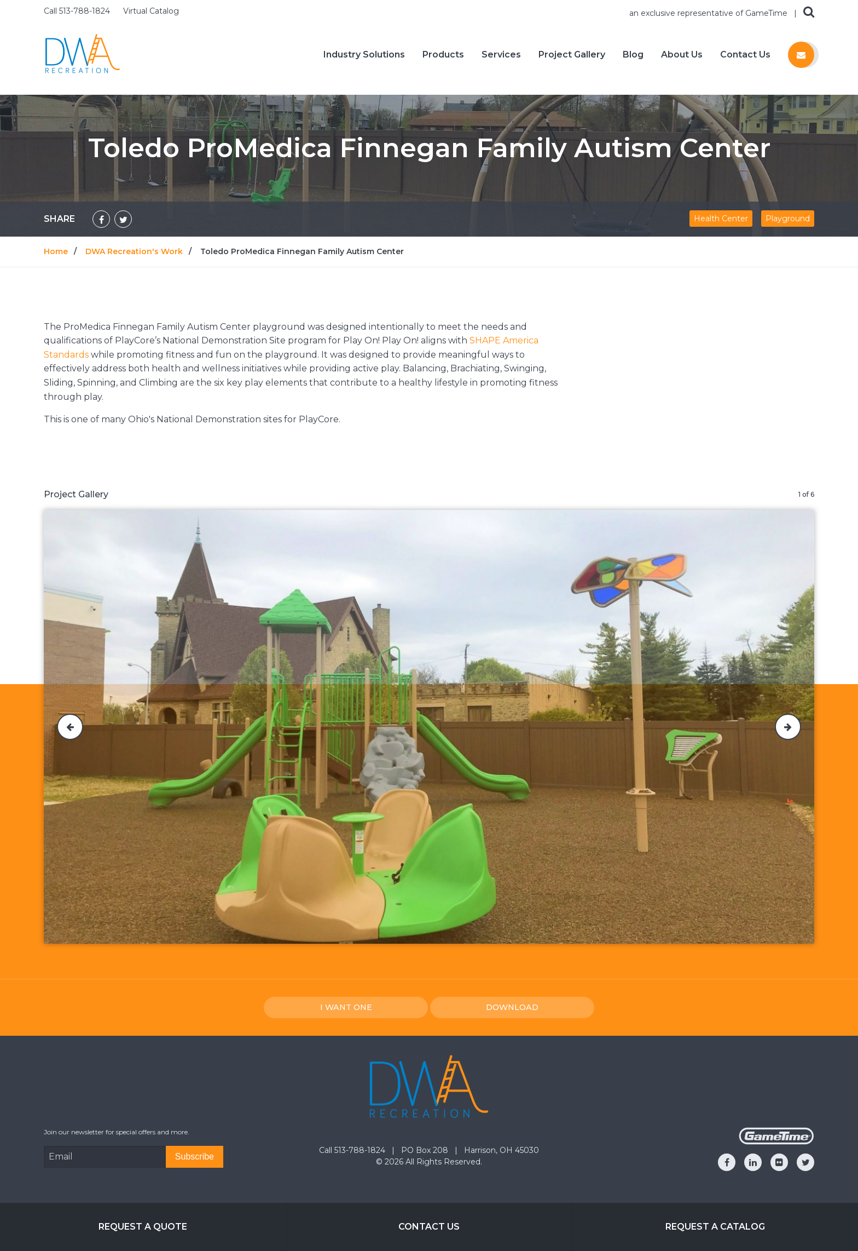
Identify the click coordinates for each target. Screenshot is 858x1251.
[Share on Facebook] (101, 219)
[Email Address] (105, 1157)
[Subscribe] (194, 1157)
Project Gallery (571, 54)
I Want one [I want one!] (346, 1007)
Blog (633, 54)
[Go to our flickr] (779, 1162)
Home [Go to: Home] (56, 251)
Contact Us (745, 54)
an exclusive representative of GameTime (709, 13)
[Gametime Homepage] (776, 1142)
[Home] (82, 54)
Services (501, 54)
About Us (682, 54)
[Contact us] (801, 55)
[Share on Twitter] (123, 219)
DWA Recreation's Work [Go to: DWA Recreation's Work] (134, 251)
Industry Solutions (364, 54)
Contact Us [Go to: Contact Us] (429, 1226)
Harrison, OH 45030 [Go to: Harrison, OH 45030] (501, 1150)
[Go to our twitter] (805, 1162)
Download (512, 1007)
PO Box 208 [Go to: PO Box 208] (425, 1150)
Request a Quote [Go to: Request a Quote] (142, 1226)
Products (443, 54)
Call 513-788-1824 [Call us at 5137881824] (78, 11)
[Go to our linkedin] (753, 1162)
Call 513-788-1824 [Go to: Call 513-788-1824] (353, 1150)
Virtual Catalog (151, 11)
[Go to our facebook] (726, 1162)
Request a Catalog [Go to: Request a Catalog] (715, 1226)
